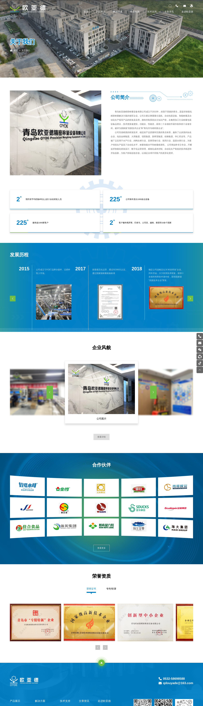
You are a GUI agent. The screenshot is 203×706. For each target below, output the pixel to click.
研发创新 (135, 11)
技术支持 (152, 11)
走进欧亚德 (187, 11)
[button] (49, 392)
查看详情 (101, 437)
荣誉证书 (91, 588)
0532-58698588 (174, 678)
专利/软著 (111, 588)
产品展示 (100, 11)
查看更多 (101, 548)
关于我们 (26, 50)
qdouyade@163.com (178, 683)
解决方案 (117, 11)
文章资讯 (169, 11)
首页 (86, 11)
